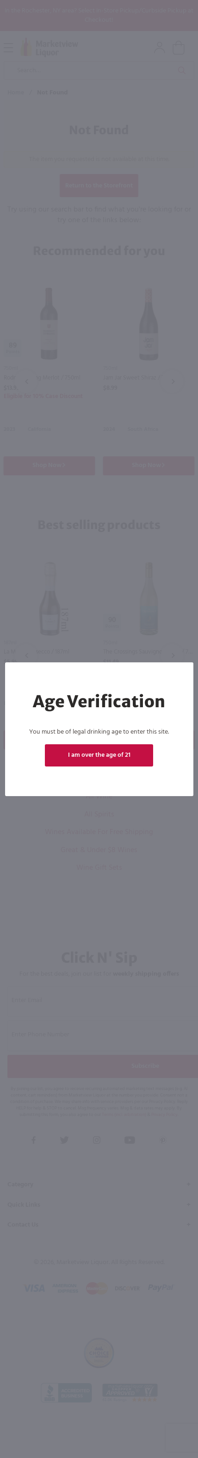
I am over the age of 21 (99, 755)
